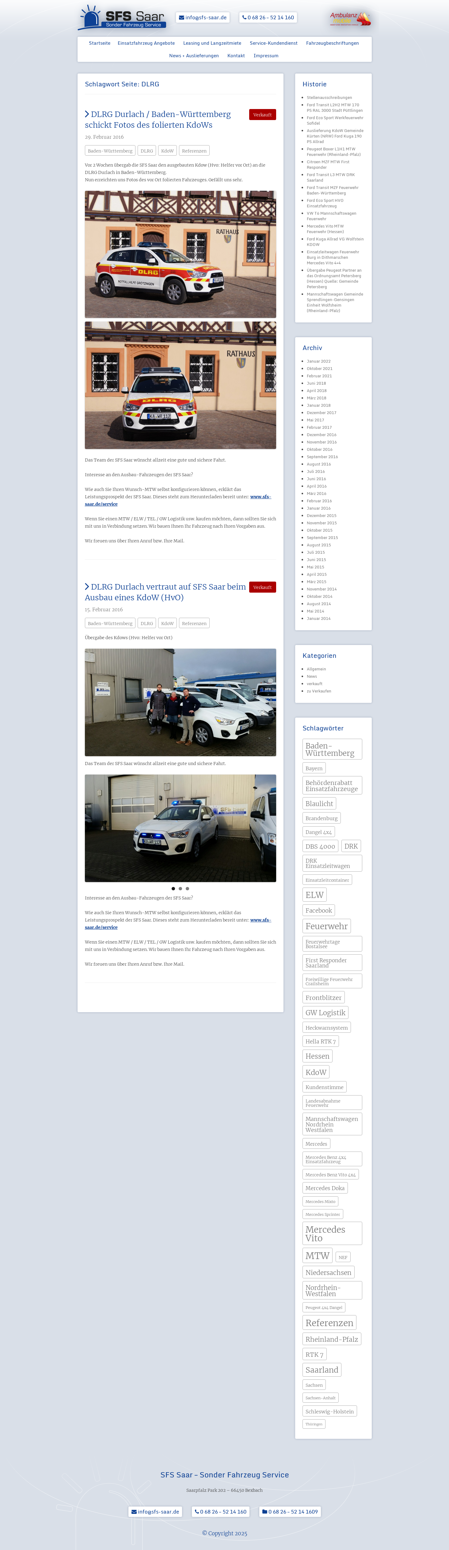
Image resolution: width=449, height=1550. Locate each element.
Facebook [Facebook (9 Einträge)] (319, 910)
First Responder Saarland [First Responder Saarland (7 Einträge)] (326, 963)
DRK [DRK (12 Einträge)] (351, 846)
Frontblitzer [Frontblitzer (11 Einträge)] (324, 997)
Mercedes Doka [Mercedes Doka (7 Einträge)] (325, 1188)
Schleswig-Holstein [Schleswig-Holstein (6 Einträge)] (330, 1412)
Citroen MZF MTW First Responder (328, 164)
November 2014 (322, 589)
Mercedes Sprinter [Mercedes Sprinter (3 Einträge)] (323, 1214)
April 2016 (317, 486)
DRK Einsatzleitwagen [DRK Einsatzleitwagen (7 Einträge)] (328, 863)
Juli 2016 (316, 471)
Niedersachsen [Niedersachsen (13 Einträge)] (329, 1273)
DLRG (147, 151)
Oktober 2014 (320, 596)
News (312, 676)
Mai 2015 (315, 567)
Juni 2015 (316, 559)
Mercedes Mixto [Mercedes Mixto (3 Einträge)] (320, 1201)
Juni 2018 (316, 383)
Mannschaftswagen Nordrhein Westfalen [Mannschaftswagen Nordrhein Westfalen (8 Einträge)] (332, 1124)
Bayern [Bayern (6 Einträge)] (314, 768)
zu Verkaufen (319, 691)
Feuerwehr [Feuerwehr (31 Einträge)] (327, 926)
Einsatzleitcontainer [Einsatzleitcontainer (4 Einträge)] (327, 880)
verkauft (314, 683)
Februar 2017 (319, 427)
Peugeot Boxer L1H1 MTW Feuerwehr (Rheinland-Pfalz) (334, 151)
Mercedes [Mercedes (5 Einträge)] (316, 1144)
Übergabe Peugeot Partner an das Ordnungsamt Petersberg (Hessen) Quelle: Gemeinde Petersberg (334, 278)
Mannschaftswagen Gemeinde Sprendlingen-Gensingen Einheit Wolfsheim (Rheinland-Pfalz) (335, 302)
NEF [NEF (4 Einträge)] (343, 1257)
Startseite (99, 43)
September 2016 (322, 456)
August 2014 (319, 603)
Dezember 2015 (322, 515)
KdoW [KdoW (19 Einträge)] (316, 1072)
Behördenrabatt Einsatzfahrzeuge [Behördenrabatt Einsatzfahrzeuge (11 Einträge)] (332, 786)
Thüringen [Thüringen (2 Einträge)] (314, 1424)
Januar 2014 (319, 618)
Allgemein (316, 669)
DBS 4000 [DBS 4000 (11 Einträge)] (320, 846)
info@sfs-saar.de (202, 17)
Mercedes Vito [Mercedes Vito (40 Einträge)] (325, 1234)
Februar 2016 (319, 500)
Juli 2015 (316, 552)
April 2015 (317, 574)
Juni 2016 (316, 478)
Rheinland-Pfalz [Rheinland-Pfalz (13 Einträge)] (332, 1339)
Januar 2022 (319, 361)
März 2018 (316, 397)
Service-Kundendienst (274, 43)
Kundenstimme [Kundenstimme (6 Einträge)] (325, 1087)
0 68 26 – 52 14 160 (268, 17)
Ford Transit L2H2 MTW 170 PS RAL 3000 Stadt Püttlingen (335, 107)
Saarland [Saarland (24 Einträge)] (322, 1370)
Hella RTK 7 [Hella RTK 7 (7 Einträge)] (321, 1041)
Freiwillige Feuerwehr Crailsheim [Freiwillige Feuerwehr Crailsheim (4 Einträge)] (329, 981)
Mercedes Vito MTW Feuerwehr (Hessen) (325, 229)
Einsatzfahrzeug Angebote (146, 43)
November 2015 (322, 522)
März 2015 (316, 581)
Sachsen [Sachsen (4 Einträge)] (314, 1385)
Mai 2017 (315, 420)
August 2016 (319, 464)
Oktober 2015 (320, 530)
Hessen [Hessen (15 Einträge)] (317, 1056)
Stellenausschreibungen (329, 97)
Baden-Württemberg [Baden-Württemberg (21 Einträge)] (330, 749)
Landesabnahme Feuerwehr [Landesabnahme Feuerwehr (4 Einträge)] (323, 1103)
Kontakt (236, 55)
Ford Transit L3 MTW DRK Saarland (331, 177)
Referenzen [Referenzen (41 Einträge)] (329, 1323)
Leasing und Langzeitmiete (212, 43)
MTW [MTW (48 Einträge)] (317, 1255)
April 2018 (317, 390)
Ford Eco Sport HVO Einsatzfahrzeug (325, 203)
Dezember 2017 (322, 412)
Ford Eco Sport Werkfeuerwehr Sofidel (335, 120)
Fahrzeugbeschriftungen (332, 43)
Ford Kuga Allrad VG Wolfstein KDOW (335, 242)
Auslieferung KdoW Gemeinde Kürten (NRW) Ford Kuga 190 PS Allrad (335, 136)
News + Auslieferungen (194, 55)
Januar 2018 (319, 405)
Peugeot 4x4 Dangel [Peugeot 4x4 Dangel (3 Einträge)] (324, 1307)
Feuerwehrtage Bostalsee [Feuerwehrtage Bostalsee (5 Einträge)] (323, 944)
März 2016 (316, 493)
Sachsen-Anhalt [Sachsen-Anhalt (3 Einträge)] (321, 1398)
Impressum (266, 55)
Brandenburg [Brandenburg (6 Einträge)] (322, 818)
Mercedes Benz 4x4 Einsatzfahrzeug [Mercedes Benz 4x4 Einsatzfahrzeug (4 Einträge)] (326, 1159)
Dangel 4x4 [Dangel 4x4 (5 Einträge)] (319, 832)
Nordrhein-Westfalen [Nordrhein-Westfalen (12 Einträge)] (323, 1291)
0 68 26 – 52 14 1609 (290, 1511)
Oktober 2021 (320, 368)
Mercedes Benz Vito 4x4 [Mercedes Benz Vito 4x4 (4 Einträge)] (331, 1175)
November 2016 (322, 442)
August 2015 (319, 544)
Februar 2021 (319, 375)
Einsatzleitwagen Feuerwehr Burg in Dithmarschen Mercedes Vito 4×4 (333, 257)
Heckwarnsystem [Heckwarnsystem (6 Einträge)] (327, 1028)
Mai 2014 (315, 611)
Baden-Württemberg (110, 151)
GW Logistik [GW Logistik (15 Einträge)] (325, 1013)
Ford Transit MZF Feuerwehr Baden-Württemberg (333, 190)
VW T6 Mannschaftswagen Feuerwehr (331, 216)
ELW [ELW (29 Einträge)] (315, 895)
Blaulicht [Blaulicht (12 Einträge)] (319, 804)
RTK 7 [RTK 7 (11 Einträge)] (315, 1354)
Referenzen (194, 151)
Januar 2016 (319, 508)
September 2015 (322, 537)
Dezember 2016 (322, 434)
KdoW (167, 151)
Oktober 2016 (320, 449)
